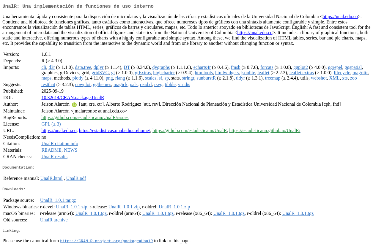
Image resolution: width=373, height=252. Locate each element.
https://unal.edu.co (340, 17)
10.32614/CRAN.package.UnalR (72, 98)
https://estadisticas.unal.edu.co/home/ (114, 131)
